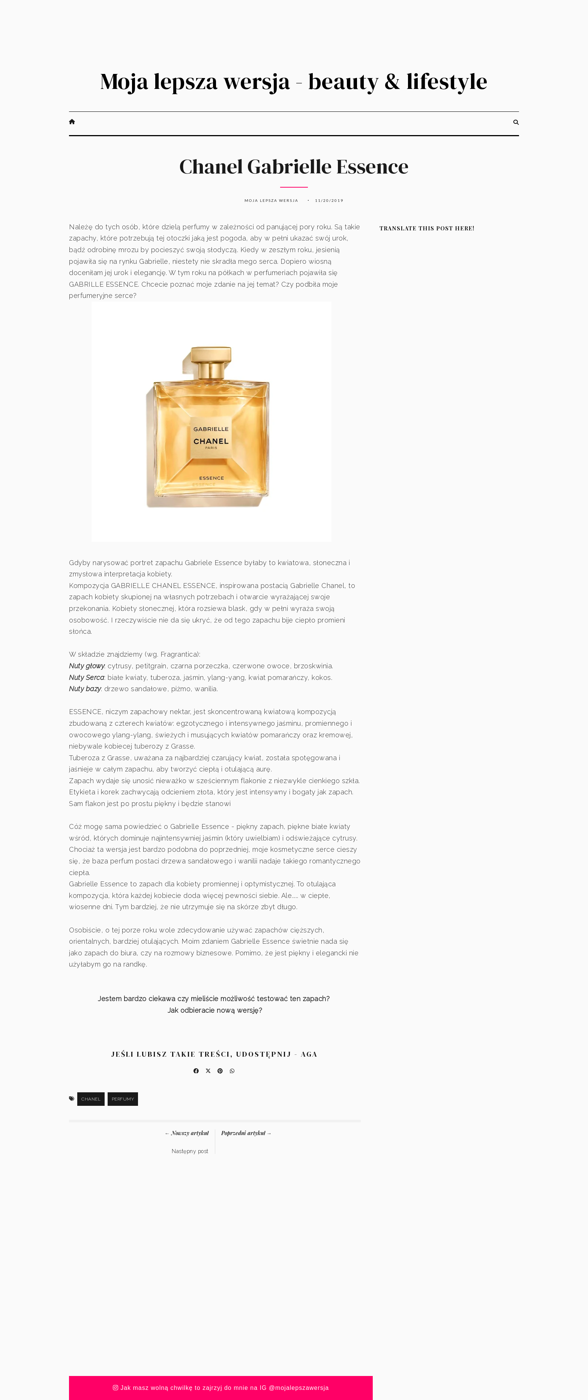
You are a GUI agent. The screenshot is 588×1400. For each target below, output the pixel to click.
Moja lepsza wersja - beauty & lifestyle (294, 81)
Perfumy (123, 1099)
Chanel (90, 1099)
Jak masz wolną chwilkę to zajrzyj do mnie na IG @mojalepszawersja (221, 1388)
